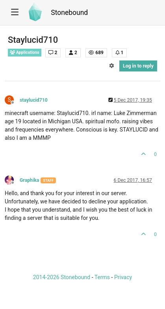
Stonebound (69, 12)
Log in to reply (138, 66)
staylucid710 (34, 100)
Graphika (29, 180)
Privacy (123, 277)
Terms (102, 277)
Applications (24, 52)
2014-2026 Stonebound (61, 277)
